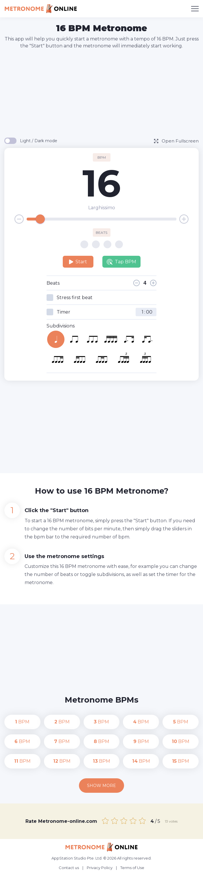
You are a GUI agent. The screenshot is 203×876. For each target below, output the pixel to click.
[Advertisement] (103, 92)
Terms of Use (132, 867)
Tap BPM (121, 262)
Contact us (69, 867)
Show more (101, 785)
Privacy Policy (99, 867)
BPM (22, 722)
